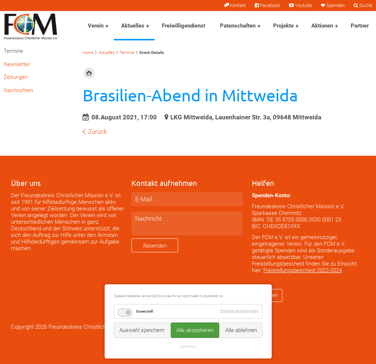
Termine (127, 52)
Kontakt (238, 5)
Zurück (97, 131)
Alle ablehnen (241, 330)
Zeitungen (16, 77)
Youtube (303, 5)
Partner (360, 25)
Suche (365, 5)
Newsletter (17, 64)
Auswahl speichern (141, 330)
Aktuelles (132, 25)
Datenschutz (188, 346)
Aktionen (322, 25)
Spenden (335, 5)
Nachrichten (18, 90)
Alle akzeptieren (195, 330)
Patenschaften (238, 25)
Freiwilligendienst (183, 25)
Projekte (283, 25)
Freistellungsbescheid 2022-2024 (302, 270)
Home (88, 52)
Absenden (155, 245)
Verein (96, 25)
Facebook (270, 5)
